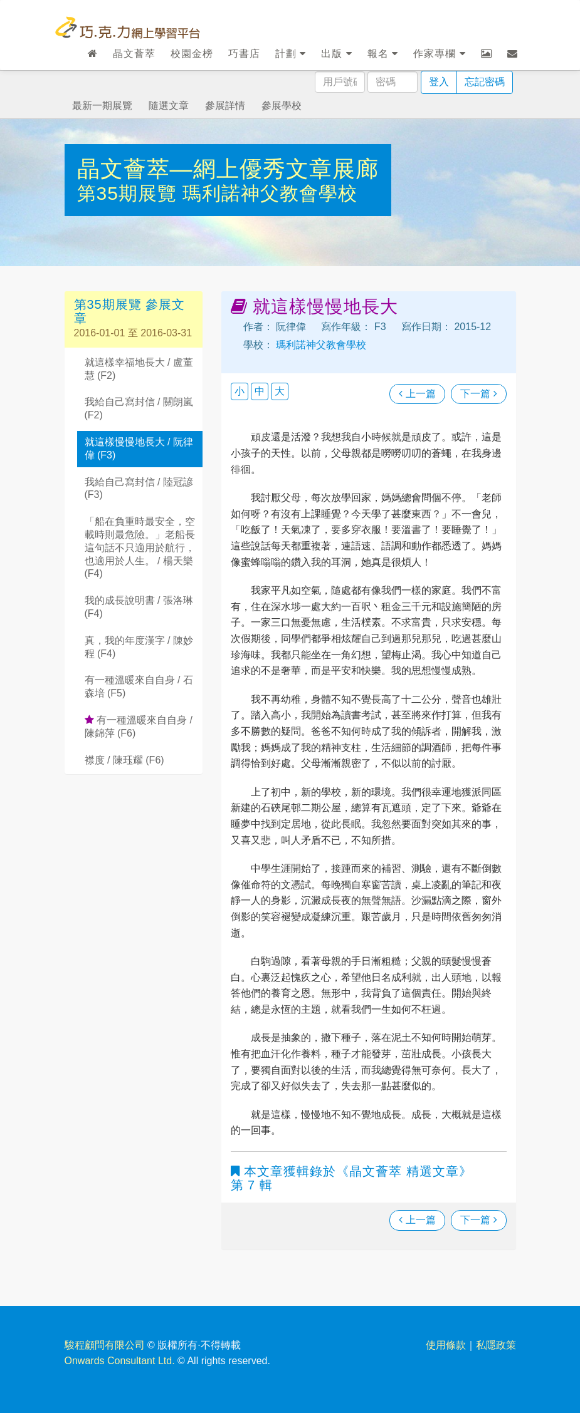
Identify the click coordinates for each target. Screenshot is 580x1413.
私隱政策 (496, 1345)
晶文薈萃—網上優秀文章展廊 (228, 169)
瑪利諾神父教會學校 (269, 193)
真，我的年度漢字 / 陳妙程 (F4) (139, 647)
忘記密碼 (485, 81)
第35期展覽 (130, 193)
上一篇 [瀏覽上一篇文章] (417, 393)
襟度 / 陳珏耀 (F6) (124, 760)
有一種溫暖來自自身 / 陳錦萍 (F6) (138, 726)
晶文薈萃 (134, 53)
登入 (439, 81)
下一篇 (478, 393)
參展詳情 (225, 105)
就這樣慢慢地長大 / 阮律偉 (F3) (139, 448)
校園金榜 (192, 53)
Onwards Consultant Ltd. (120, 1360)
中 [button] (260, 391)
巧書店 (244, 53)
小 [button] (240, 391)
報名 (382, 53)
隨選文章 (169, 105)
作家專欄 (439, 53)
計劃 (290, 53)
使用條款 (446, 1345)
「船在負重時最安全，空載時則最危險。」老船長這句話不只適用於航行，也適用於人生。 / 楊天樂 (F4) (140, 547)
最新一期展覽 (102, 105)
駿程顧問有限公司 (105, 1345)
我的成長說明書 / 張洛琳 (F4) (139, 607)
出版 (336, 53)
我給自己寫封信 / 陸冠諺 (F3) (139, 488)
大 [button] (280, 391)
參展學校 (281, 105)
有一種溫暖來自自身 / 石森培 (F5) (139, 686)
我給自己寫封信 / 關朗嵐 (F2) (139, 408)
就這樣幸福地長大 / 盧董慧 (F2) (139, 369)
